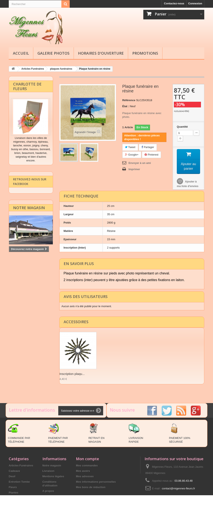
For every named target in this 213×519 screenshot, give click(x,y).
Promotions (145, 53)
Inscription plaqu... (72, 374)
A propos (48, 491)
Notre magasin (29, 213)
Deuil (12, 476)
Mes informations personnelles (96, 481)
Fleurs (13, 487)
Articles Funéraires (21, 465)
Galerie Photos (53, 53)
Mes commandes (87, 465)
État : (125, 106)
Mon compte (87, 458)
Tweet (130, 146)
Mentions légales (53, 476)
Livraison (48, 471)
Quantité (182, 126)
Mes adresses (85, 476)
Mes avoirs (83, 471)
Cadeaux (14, 471)
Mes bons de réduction (90, 487)
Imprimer (134, 169)
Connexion (195, 3)
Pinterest (151, 154)
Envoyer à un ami (140, 162)
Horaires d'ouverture (101, 53)
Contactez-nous (174, 3)
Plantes (13, 492)
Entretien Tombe (19, 481)
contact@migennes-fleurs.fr (178, 488)
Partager (147, 146)
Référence (128, 100)
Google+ (132, 154)
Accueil (21, 53)
